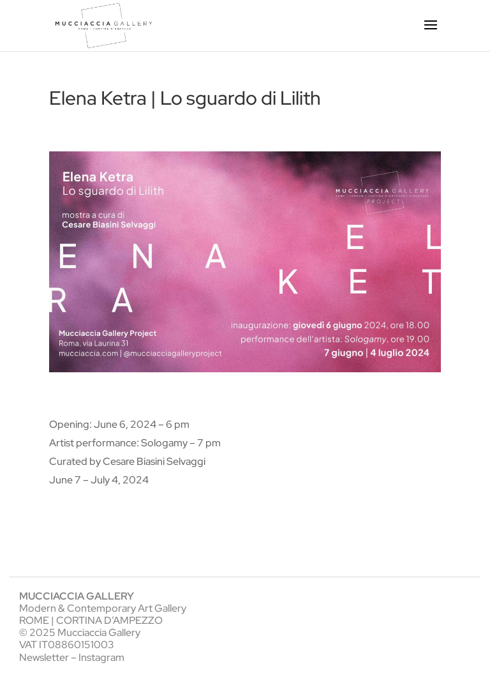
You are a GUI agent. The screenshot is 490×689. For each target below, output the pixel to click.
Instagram (101, 657)
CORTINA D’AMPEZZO (109, 620)
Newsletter (44, 657)
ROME (34, 620)
